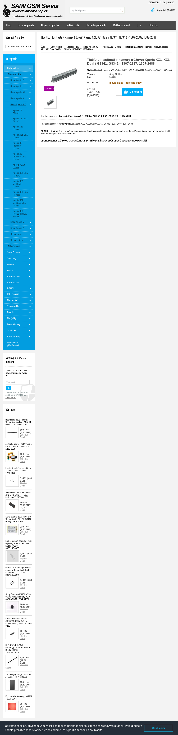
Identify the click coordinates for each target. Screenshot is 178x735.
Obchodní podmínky (96, 25)
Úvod (8, 25)
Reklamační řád (121, 25)
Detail (22, 437)
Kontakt (153, 25)
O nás (140, 25)
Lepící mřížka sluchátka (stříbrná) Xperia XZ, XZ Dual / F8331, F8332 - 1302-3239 (19, 622)
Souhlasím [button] (158, 728)
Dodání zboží (72, 25)
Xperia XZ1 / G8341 (112, 47)
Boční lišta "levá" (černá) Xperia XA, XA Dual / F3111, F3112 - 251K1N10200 (19, 422)
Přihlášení (153, 2)
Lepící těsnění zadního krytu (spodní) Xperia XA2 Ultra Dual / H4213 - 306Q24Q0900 (19, 545)
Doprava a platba (50, 25)
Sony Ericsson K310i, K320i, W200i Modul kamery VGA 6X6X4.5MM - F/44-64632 (19, 596)
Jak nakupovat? (26, 25)
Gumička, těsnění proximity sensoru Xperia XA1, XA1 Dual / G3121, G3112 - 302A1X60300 (18, 571)
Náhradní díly (73, 47)
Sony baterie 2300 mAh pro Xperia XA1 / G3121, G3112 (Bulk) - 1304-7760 (18, 519)
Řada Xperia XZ (90, 47)
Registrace (168, 2)
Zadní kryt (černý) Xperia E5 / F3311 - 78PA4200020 (18, 675)
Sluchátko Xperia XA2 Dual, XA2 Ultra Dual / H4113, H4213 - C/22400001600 (18, 495)
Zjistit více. (11, 397)
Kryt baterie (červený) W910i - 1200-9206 (19, 697)
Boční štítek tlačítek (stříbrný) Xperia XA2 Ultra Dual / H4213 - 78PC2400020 (18, 649)
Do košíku (136, 91)
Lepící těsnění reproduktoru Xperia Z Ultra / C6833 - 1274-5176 (18, 470)
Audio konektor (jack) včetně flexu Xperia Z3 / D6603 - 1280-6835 (19, 446)
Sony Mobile (56, 47)
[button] (104, 730)
